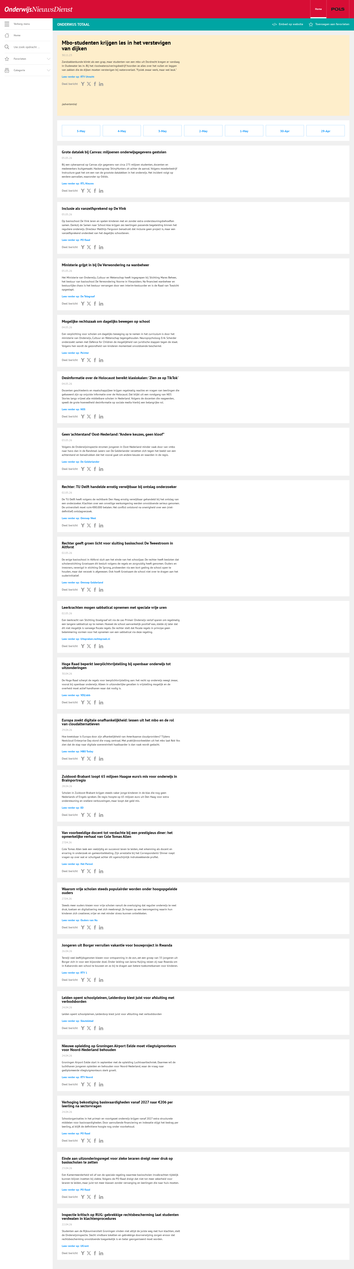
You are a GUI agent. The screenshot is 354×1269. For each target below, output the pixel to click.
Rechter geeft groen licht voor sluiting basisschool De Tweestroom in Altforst (117, 545)
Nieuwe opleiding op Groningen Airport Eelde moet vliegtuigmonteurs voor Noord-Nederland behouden (119, 1047)
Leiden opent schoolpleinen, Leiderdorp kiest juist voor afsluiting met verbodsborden (118, 999)
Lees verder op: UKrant (75, 1246)
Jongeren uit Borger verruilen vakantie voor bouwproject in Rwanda (117, 945)
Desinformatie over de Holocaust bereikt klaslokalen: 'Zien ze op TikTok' (120, 377)
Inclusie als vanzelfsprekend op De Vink (94, 208)
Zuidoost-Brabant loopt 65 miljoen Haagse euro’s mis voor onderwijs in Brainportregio (119, 778)
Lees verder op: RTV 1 (74, 972)
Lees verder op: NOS (73, 409)
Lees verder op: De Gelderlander (80, 461)
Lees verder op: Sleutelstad (77, 1021)
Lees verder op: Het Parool (77, 864)
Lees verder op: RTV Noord (77, 1077)
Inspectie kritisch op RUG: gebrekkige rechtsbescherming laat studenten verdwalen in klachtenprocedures (120, 1216)
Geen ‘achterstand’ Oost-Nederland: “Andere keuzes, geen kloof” (113, 434)
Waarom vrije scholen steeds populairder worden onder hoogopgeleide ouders (119, 890)
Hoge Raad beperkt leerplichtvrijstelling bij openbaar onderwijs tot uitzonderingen (116, 665)
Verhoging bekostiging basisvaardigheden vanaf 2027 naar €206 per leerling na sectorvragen (117, 1104)
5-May (81, 131)
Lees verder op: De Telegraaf (78, 296)
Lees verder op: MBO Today (77, 751)
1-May (244, 131)
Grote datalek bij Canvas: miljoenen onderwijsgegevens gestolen (114, 152)
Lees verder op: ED (73, 807)
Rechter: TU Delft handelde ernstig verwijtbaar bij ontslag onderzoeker (119, 486)
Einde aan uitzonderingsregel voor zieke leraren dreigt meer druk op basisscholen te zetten (117, 1160)
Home (318, 12)
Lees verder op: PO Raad (76, 240)
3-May (162, 131)
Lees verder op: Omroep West (79, 518)
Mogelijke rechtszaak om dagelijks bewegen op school (106, 321)
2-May (203, 131)
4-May (122, 131)
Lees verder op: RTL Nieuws (78, 183)
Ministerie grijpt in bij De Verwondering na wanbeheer (105, 264)
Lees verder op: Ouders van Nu (80, 920)
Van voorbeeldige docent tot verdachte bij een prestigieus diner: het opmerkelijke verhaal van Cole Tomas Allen (117, 834)
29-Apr (325, 131)
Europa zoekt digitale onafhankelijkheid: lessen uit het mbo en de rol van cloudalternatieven (118, 722)
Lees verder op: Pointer (75, 353)
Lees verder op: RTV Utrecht (78, 76)
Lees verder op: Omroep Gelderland (82, 582)
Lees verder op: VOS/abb (76, 695)
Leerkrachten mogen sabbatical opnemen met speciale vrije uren (114, 607)
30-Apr (285, 131)
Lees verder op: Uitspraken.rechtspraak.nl (86, 639)
